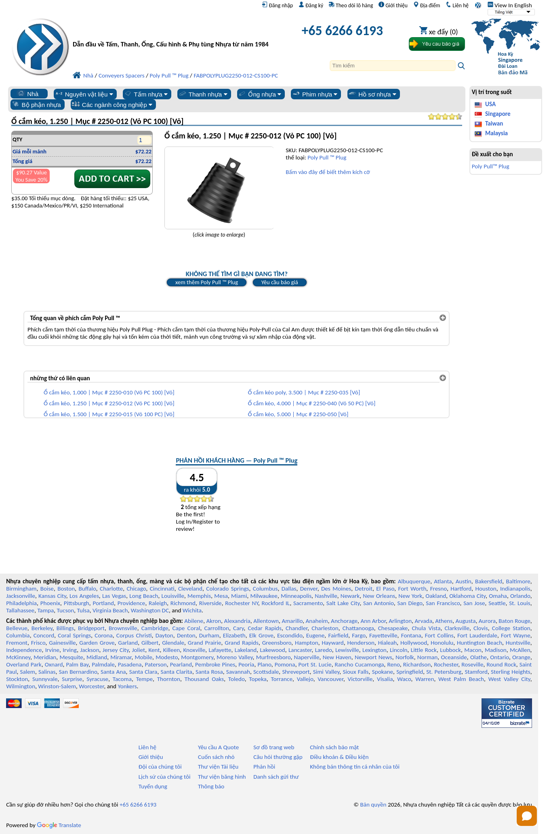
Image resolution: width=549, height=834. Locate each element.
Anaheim (317, 620)
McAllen (520, 650)
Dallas (289, 588)
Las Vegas (114, 595)
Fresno (438, 588)
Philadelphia (21, 603)
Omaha (498, 595)
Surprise (72, 679)
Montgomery (197, 657)
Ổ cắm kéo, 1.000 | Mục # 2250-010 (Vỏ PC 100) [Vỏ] (109, 392)
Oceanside (454, 657)
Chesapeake (393, 628)
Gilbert (149, 642)
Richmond (183, 603)
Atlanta (443, 581)
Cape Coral (186, 628)
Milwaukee (263, 595)
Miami (239, 595)
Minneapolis (296, 595)
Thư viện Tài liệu (218, 766)
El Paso (385, 588)
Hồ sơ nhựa (372, 94)
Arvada (423, 620)
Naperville (307, 657)
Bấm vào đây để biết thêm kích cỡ (328, 172)
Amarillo (292, 620)
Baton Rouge (514, 620)
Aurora (487, 620)
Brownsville (123, 628)
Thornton (168, 679)
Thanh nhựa (202, 94)
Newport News (373, 657)
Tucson (65, 610)
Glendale (173, 642)
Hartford (460, 588)
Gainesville (62, 642)
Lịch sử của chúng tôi (165, 776)
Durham (209, 635)
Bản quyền (373, 804)
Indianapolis (515, 588)
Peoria (246, 664)
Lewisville (347, 650)
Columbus (265, 588)
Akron (213, 620)
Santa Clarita (176, 671)
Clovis (480, 628)
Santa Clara (143, 671)
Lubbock (450, 650)
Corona (103, 635)
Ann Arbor (372, 620)
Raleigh (158, 603)
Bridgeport (91, 628)
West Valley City (509, 679)
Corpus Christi (134, 635)
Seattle (496, 603)
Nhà (27, 93)
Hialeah (387, 642)
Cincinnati (162, 588)
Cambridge (154, 628)
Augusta (466, 620)
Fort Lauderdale (477, 635)
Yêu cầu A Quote (218, 747)
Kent (154, 650)
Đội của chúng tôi (160, 766)
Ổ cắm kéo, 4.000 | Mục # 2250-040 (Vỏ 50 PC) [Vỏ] (311, 403)
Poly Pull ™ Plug (326, 157)
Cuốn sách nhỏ (216, 757)
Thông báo (211, 786)
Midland (96, 657)
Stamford (476, 671)
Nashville (326, 595)
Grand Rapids (242, 642)
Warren (424, 679)
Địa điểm (426, 5)
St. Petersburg (443, 671)
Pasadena (130, 664)
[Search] (393, 65)
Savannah (238, 671)
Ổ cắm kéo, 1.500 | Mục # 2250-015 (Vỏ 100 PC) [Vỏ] (109, 414)
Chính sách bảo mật (334, 747)
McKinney (18, 657)
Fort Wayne (515, 635)
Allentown (266, 620)
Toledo (236, 679)
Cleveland (190, 588)
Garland (128, 642)
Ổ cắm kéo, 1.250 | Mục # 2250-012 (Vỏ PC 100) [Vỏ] (109, 403)
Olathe (478, 657)
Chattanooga (358, 628)
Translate (59, 825)
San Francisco (443, 603)
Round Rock (501, 664)
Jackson (89, 650)
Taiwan (494, 123)
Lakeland (246, 650)
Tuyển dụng (153, 786)
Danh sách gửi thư (276, 776)
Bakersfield (488, 581)
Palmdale (103, 664)
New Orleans (379, 595)
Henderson (361, 642)
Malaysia (496, 133)
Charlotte (111, 588)
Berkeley (42, 628)
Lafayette (220, 650)
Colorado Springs (227, 588)
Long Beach (143, 595)
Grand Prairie (204, 642)
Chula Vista (426, 628)
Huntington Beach (479, 642)
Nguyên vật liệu (84, 94)
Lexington (374, 650)
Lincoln (399, 650)
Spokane (382, 671)
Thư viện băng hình (222, 776)
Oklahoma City (467, 595)
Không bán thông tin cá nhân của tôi (355, 766)
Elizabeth (234, 635)
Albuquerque (414, 581)
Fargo (359, 635)
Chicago (136, 588)
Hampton (306, 642)
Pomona (285, 664)
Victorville (360, 679)
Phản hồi (264, 766)
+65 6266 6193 (342, 30)
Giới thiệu (393, 5)
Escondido (290, 635)
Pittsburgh (76, 603)
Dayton (164, 635)
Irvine (52, 650)
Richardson (417, 664)
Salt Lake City (343, 603)
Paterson (156, 664)
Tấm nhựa (146, 94)
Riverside (210, 603)
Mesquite (71, 657)
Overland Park (24, 664)
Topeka (258, 679)
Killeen (171, 650)
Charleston (324, 628)
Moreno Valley (234, 657)
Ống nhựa (259, 94)
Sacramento (308, 603)
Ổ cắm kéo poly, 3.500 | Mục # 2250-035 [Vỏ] (304, 392)
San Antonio (378, 603)
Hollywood (413, 642)
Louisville (173, 595)
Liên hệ (457, 5)
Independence (24, 650)
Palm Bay (77, 664)
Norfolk (404, 657)
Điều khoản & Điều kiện (339, 757)
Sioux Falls (355, 671)
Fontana (411, 635)
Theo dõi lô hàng (351, 5)
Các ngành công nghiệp (112, 104)
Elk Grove (261, 635)
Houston (485, 588)
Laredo (323, 650)
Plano (264, 664)
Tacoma (122, 679)
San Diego (409, 603)
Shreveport (295, 671)
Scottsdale (266, 671)
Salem (27, 671)
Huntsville (518, 642)
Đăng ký (311, 5)
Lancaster (299, 650)
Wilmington (20, 686)
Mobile (144, 657)
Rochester (446, 664)
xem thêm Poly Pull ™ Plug (206, 282)
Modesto (167, 657)
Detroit (364, 588)
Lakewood (272, 650)
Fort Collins (439, 635)
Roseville (472, 664)
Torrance (282, 679)
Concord (44, 635)
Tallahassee (20, 610)
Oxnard (54, 664)
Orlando (520, 595)
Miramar (120, 657)
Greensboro (276, 642)
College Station (511, 628)
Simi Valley (326, 671)
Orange (521, 657)
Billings (65, 628)
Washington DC (150, 610)
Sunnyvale (45, 679)
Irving (70, 650)
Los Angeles (84, 595)
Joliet (138, 650)
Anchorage (344, 620)
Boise (47, 588)
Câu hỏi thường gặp (277, 757)
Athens (443, 620)
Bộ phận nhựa (36, 104)
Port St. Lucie (315, 664)
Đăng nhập (277, 5)
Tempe (144, 679)
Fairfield (338, 635)
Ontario (499, 657)
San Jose (474, 603)
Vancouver (330, 679)
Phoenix (50, 603)
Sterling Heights (510, 671)
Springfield (409, 671)
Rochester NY (241, 603)
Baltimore (518, 581)
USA (490, 104)
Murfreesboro (273, 657)
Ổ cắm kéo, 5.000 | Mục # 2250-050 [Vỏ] (298, 414)
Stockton (17, 679)
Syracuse (97, 679)
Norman (427, 657)
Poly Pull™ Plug (490, 166)
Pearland (181, 664)
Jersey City (116, 650)
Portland (103, 603)
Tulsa (83, 610)
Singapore (498, 113)
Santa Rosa (209, 671)
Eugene (315, 635)
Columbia (17, 635)
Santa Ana (113, 671)
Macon (473, 650)
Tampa (45, 610)
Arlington (400, 620)
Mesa (221, 595)
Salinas (46, 671)
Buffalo (87, 588)
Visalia (385, 679)
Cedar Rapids (265, 628)
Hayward (332, 642)
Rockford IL (276, 603)
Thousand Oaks (204, 679)
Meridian (45, 657)
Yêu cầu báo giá (279, 282)
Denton (186, 635)
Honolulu (442, 642)
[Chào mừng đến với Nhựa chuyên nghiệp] (174, 32)
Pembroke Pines (215, 664)
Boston (66, 588)
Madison (496, 650)
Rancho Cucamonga (359, 664)
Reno (393, 664)
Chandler (296, 628)
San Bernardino (78, 671)
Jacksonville (20, 595)
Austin (463, 581)
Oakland (435, 595)
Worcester (91, 686)
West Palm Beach (461, 679)
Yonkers (127, 686)
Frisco (38, 642)
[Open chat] (527, 816)
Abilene (193, 620)
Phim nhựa (314, 94)
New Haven (337, 657)
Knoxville (194, 650)
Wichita (192, 610)
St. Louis (519, 603)
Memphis (199, 595)
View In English (510, 5)
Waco (404, 679)
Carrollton (216, 628)
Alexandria (237, 620)
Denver (309, 588)
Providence (131, 603)
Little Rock (424, 650)
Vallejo (305, 679)
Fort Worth (412, 588)
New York (410, 595)
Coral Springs (74, 635)
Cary (238, 628)
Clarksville (456, 628)
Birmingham (21, 588)
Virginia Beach (110, 610)
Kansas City (52, 595)
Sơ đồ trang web (273, 747)
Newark (350, 595)
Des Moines (336, 588)
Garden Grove (96, 642)
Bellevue (16, 628)
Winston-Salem (57, 686)
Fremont (16, 642)
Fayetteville (383, 635)
